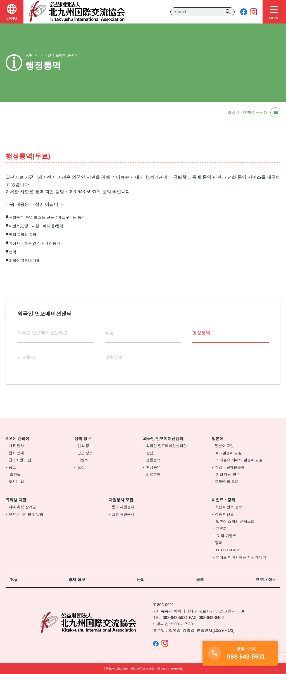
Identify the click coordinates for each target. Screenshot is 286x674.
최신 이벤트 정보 (228, 507)
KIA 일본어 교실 (229, 453)
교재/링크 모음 (227, 481)
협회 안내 (16, 453)
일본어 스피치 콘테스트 (235, 521)
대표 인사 (16, 446)
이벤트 (82, 460)
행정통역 (153, 467)
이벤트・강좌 (223, 500)
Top (13, 579)
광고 (12, 467)
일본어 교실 (224, 446)
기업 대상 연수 (228, 474)
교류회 (221, 528)
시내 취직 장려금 (22, 507)
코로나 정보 (265, 579)
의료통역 (26, 357)
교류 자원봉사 (123, 514)
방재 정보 (76, 579)
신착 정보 (82, 438)
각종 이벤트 (224, 514)
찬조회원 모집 (20, 460)
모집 (81, 467)
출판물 (15, 474)
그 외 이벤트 (226, 536)
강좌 (218, 543)
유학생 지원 (16, 500)
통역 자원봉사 (123, 507)
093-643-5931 (175, 617)
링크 (200, 579)
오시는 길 (16, 481)
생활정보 (114, 357)
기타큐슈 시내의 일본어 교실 (239, 460)
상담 (109, 332)
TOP (28, 55)
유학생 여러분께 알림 (26, 514)
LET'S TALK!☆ (228, 550)
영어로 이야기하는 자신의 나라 (241, 557)
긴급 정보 (85, 453)
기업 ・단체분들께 (230, 467)
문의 (141, 579)
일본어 (217, 438)
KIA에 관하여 (17, 438)
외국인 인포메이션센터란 (42, 332)
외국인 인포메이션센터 (59, 55)
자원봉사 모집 (121, 500)
